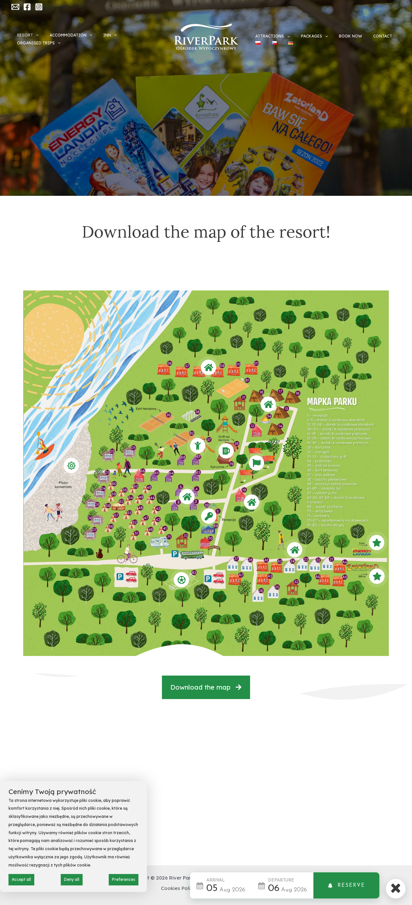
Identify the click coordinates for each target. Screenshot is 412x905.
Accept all (21, 879)
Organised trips (137, 39)
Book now (335, 33)
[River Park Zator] (206, 37)
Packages (305, 33)
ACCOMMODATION (71, 39)
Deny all (71, 879)
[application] (41, 39)
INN (104, 39)
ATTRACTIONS (270, 33)
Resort (33, 39)
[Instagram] (39, 7)
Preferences (123, 879)
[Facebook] (27, 7)
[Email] (15, 7)
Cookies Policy (178, 888)
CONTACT (362, 33)
